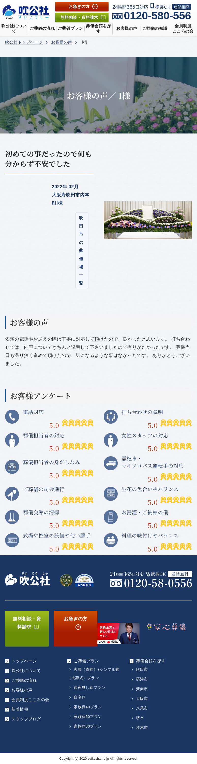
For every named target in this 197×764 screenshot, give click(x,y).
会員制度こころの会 (30, 700)
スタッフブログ (26, 719)
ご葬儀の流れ (42, 28)
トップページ (24, 661)
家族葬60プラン (88, 716)
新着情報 (19, 709)
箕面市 (142, 689)
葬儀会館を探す (98, 28)
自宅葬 (80, 697)
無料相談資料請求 (79, 17)
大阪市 (142, 698)
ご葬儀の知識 (155, 28)
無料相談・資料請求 (27, 622)
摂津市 (142, 679)
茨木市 (142, 727)
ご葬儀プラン (70, 28)
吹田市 (142, 669)
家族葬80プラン (88, 726)
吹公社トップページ (24, 42)
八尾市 (142, 708)
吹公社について (13, 28)
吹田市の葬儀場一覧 (81, 250)
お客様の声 (126, 28)
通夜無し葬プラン (89, 687)
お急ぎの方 (79, 6)
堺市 (140, 718)
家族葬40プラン (88, 707)
